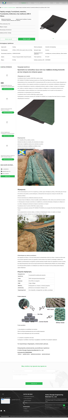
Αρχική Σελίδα (15, 3)
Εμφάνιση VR (37, 3)
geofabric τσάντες (26, 354)
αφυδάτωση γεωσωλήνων (36, 354)
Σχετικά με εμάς (46, 3)
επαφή (54, 3)
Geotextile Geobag (11, 7)
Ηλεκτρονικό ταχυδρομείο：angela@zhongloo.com (10, 399)
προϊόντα (5, 7)
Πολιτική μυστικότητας (5, 416)
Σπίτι (2, 7)
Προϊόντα (23, 3)
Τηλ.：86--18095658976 (5, 397)
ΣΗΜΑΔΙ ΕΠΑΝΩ (64, 407)
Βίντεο (29, 3)
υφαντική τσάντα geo (46, 354)
